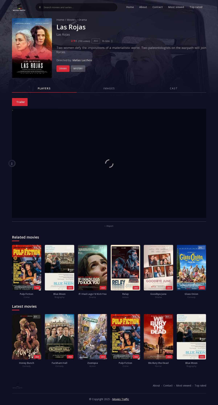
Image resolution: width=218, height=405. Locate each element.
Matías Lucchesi (82, 60)
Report (109, 226)
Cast (174, 88)
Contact (157, 7)
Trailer (20, 102)
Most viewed (176, 7)
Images (109, 88)
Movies (71, 19)
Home (130, 7)
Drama (82, 19)
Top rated (196, 7)
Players (44, 88)
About (143, 7)
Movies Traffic (120, 399)
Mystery (78, 68)
